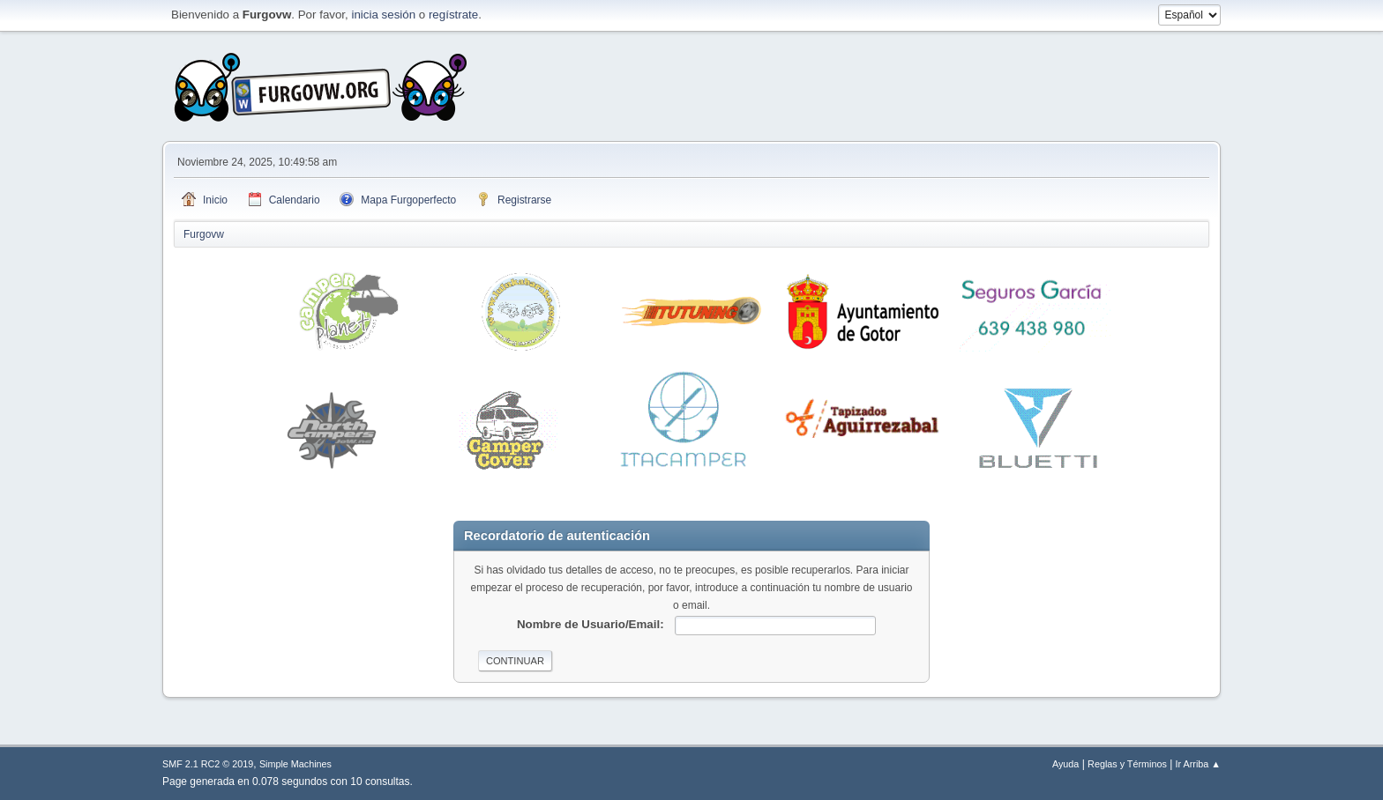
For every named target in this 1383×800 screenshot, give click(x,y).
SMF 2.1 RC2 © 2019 (207, 764)
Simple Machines (295, 764)
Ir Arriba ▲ (1198, 764)
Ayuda (1065, 764)
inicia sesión (383, 14)
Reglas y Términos (1127, 764)
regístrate (453, 14)
